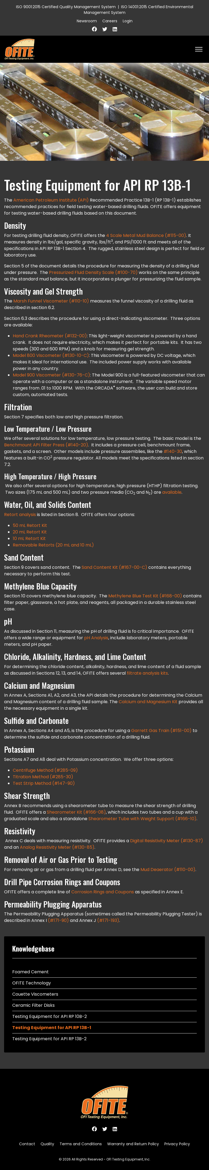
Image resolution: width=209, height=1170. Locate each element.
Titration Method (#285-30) (43, 777)
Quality (47, 1144)
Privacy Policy (177, 1144)
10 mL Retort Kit (29, 538)
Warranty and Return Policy (133, 1144)
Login (128, 21)
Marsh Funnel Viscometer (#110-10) (51, 301)
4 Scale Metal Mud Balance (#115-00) (146, 235)
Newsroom (87, 21)
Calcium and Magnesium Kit (148, 702)
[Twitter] (104, 29)
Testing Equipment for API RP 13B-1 (51, 1027)
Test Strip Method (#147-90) (44, 783)
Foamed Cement (30, 972)
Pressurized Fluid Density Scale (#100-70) (93, 272)
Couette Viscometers (35, 994)
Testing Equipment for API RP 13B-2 (49, 1039)
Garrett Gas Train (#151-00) (161, 730)
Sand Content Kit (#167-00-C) (115, 567)
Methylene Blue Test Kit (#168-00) (145, 596)
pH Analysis (96, 638)
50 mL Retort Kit (30, 525)
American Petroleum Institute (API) (51, 200)
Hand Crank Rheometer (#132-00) (50, 336)
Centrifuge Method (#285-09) (45, 770)
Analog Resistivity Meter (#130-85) (57, 847)
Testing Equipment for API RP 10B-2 (49, 1016)
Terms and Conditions (81, 1144)
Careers (109, 21)
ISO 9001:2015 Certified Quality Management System (66, 7)
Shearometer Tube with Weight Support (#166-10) (142, 819)
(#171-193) (108, 920)
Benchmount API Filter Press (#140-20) (46, 445)
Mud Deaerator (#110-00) (167, 869)
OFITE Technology (31, 983)
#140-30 (173, 451)
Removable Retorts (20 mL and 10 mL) (53, 545)
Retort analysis (20, 514)
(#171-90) (58, 920)
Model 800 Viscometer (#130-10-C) (51, 355)
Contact (27, 1144)
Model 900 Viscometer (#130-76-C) (51, 375)
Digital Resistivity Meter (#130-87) (166, 841)
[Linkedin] (115, 29)
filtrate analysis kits (147, 673)
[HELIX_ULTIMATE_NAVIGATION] (199, 49)
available (172, 492)
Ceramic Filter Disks (33, 1005)
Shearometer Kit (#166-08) (76, 812)
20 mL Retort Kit (30, 532)
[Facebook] (94, 29)
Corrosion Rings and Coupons (102, 892)
